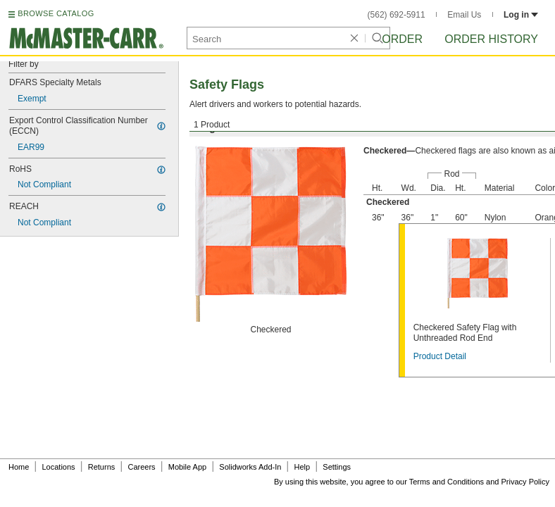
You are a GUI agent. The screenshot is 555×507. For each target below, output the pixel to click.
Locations (58, 467)
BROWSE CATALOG (56, 13)
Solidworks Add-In (250, 467)
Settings (337, 467)
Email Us (464, 15)
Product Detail (439, 356)
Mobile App (187, 467)
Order (402, 39)
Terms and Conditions (446, 481)
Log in (521, 15)
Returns (102, 467)
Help (302, 467)
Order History (491, 39)
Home (18, 467)
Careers (141, 467)
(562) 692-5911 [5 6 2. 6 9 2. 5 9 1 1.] (396, 15)
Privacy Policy (525, 481)
